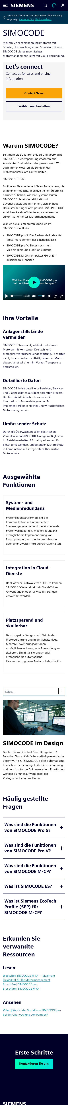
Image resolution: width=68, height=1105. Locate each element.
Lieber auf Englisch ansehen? (35, 19)
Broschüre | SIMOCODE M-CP (21, 988)
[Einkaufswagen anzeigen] (54, 5)
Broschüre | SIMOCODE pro (20, 984)
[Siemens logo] (22, 5)
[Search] (45, 5)
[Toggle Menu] (5, 5)
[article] (34, 525)
